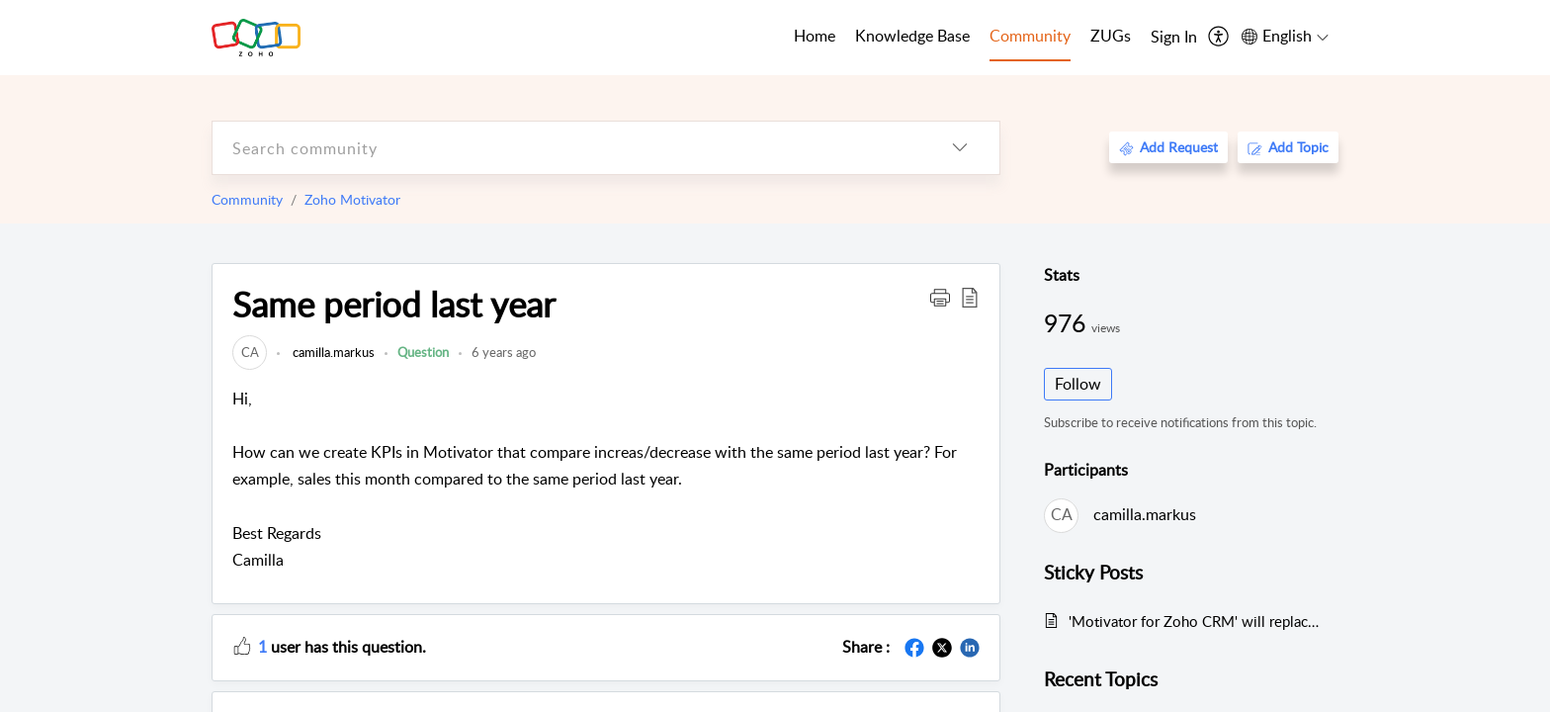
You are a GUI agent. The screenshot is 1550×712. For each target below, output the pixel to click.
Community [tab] (1030, 35)
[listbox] (959, 148)
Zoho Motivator (352, 199)
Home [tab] (814, 35)
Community (247, 199)
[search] (566, 148)
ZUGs (1110, 35)
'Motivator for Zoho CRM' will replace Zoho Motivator (1194, 621)
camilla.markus (332, 352)
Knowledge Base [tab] (912, 35)
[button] (940, 297)
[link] (249, 352)
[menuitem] (1174, 37)
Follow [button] (1078, 384)
